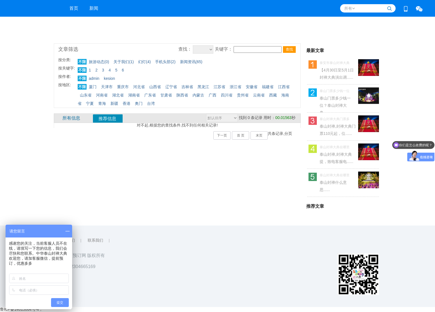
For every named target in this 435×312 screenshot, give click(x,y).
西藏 (273, 95)
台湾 (151, 103)
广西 (212, 95)
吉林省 (187, 87)
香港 (126, 103)
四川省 (226, 95)
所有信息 (71, 118)
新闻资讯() (191, 62)
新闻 (93, 8)
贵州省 (243, 95)
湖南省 (134, 95)
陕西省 (182, 95)
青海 (102, 103)
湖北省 (118, 95)
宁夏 (90, 103)
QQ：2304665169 (77, 266)
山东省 (86, 95)
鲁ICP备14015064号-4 (19, 309)
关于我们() (123, 62)
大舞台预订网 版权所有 (82, 255)
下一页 (222, 135)
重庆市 (123, 87)
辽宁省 (171, 87)
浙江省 (235, 87)
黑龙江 (203, 87)
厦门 (93, 87)
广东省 (150, 95)
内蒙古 (198, 95)
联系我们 (95, 240)
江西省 (284, 87)
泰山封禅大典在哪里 (335, 147)
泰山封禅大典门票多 (335, 119)
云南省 (259, 95)
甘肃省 (166, 95)
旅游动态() (99, 62)
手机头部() (165, 62)
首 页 (240, 135)
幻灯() (144, 62)
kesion (109, 78)
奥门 (139, 103)
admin (94, 78)
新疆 (114, 103)
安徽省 (251, 87)
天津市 (107, 87)
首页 (73, 8)
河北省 (139, 87)
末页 (259, 135)
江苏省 (219, 87)
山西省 (155, 87)
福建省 (268, 87)
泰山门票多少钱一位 (335, 91)
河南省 (102, 95)
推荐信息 (107, 118)
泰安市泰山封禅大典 (335, 63)
